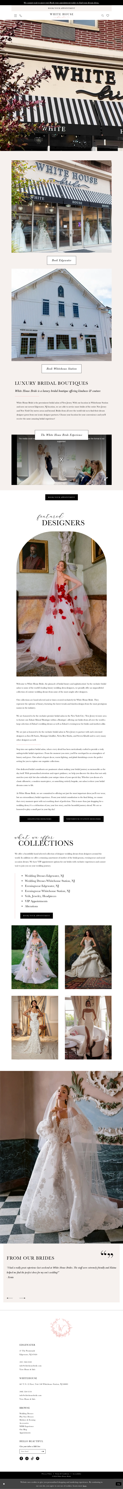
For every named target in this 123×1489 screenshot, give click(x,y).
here (85, 1485)
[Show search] (102, 15)
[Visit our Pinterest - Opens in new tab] (37, 1458)
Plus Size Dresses (26, 1416)
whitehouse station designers (83, 819)
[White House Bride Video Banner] (61, 85)
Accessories (24, 1423)
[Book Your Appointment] (61, 8)
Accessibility (77, 1474)
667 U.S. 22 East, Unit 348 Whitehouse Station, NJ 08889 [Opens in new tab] (43, 1384)
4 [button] (63, 147)
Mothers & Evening (27, 1420)
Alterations (31, 906)
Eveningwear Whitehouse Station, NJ (47, 891)
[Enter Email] (32, 1451)
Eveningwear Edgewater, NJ (42, 886)
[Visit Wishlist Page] (107, 15)
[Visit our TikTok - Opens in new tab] (32, 1458)
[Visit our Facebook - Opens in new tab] (21, 1458)
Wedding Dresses (26, 1413)
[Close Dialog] (4, 1484)
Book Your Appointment (36, 915)
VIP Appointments (36, 901)
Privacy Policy (47, 1474)
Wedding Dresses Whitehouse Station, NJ (50, 881)
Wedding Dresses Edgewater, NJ (44, 876)
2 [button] (55, 147)
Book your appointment (61, 497)
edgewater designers (39, 819)
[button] (15, 15)
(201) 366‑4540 (25, 1362)
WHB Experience (26, 1426)
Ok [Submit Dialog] (118, 1484)
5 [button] (67, 147)
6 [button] (71, 147)
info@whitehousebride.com (30, 1365)
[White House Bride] (61, 15)
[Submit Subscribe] (42, 1451)
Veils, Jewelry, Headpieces (40, 896)
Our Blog (23, 1429)
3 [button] (59, 147)
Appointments (25, 1432)
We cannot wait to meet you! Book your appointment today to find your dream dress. (61, 2)
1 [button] (51, 147)
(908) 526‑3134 (25, 1391)
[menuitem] (15, 15)
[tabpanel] (61, 85)
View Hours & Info (27, 1369)
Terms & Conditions (62, 1474)
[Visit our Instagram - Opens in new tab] (27, 1458)
